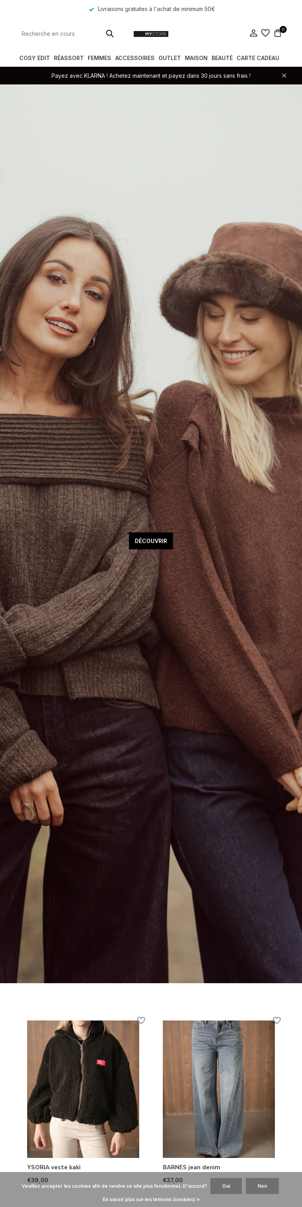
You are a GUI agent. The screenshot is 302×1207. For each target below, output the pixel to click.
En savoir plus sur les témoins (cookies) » (151, 1199)
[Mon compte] (253, 33)
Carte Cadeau (258, 58)
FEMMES (99, 58)
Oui (226, 1186)
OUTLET (169, 58)
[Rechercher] (68, 33)
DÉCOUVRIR (151, 541)
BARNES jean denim (191, 1167)
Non (262, 1186)
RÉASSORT (69, 58)
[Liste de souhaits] (265, 33)
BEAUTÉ (222, 58)
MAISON (196, 58)
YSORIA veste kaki (54, 1167)
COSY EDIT (34, 58)
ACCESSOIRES (135, 58)
